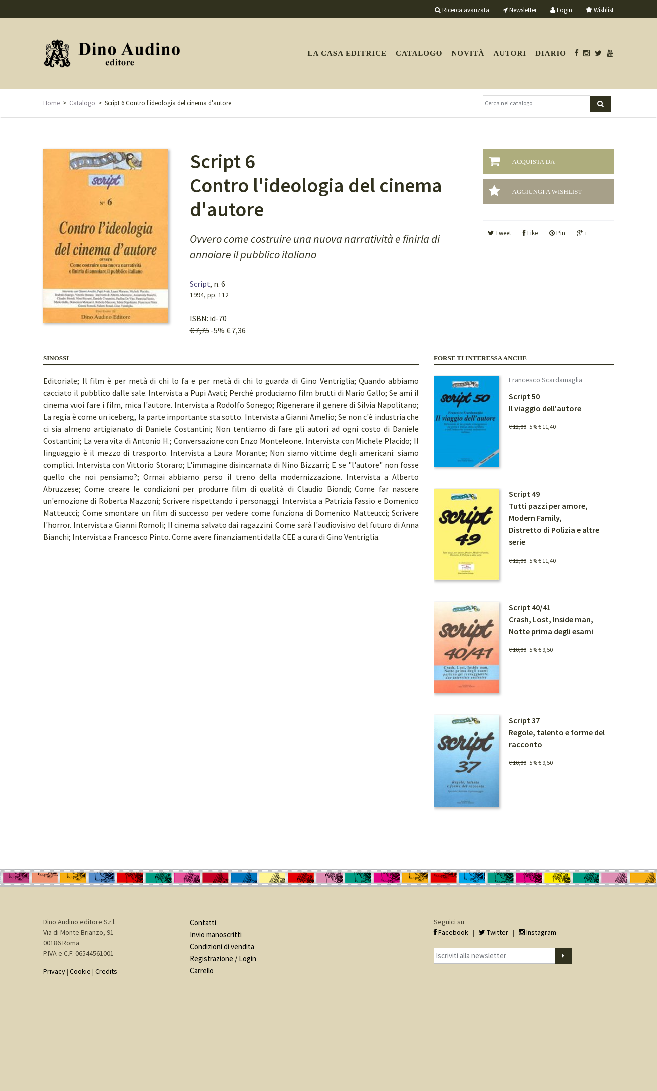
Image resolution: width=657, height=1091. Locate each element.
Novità (467, 53)
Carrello (202, 970)
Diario (550, 53)
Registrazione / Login (223, 958)
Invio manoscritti (216, 934)
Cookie (80, 971)
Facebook (451, 932)
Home (51, 103)
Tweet (499, 233)
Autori (509, 53)
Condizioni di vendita (222, 946)
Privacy (54, 971)
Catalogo (419, 53)
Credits (106, 971)
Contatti (203, 922)
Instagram (537, 932)
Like (530, 233)
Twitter (493, 932)
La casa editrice (347, 53)
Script (200, 284)
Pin (557, 233)
